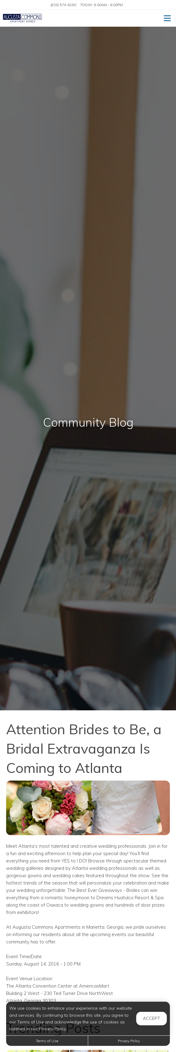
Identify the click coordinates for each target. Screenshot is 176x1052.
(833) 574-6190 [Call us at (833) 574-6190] (63, 4)
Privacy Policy (129, 1041)
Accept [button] (151, 1018)
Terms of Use (47, 1041)
